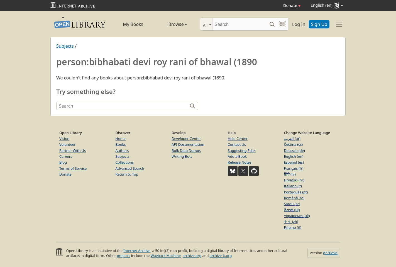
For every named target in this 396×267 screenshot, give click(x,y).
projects (123, 255)
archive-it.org (221, 255)
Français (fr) (293, 168)
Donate (292, 5)
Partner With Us (72, 150)
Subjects (65, 46)
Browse (171, 24)
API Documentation (188, 144)
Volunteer (67, 144)
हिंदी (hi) (289, 174)
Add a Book (237, 156)
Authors (122, 150)
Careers (65, 156)
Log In (298, 24)
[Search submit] (272, 24)
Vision (64, 138)
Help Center (238, 138)
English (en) (293, 156)
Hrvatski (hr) (294, 180)
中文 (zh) (291, 221)
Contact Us (237, 144)
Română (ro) (294, 197)
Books (121, 144)
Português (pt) (296, 192)
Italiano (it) (293, 185)
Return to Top (127, 174)
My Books (133, 24)
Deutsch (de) (294, 150)
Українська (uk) (297, 215)
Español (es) (294, 162)
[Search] (240, 24)
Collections (125, 162)
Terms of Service (73, 168)
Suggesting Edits (242, 150)
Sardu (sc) (292, 203)
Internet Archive (136, 250)
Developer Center (186, 138)
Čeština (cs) (293, 144)
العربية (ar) (292, 138)
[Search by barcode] (282, 24)
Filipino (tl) (292, 227)
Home (121, 138)
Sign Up (319, 24)
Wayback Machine (166, 255)
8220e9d (330, 252)
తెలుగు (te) (292, 209)
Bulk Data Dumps (186, 150)
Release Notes (239, 162)
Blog (63, 162)
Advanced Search (130, 168)
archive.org (192, 255)
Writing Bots (182, 156)
